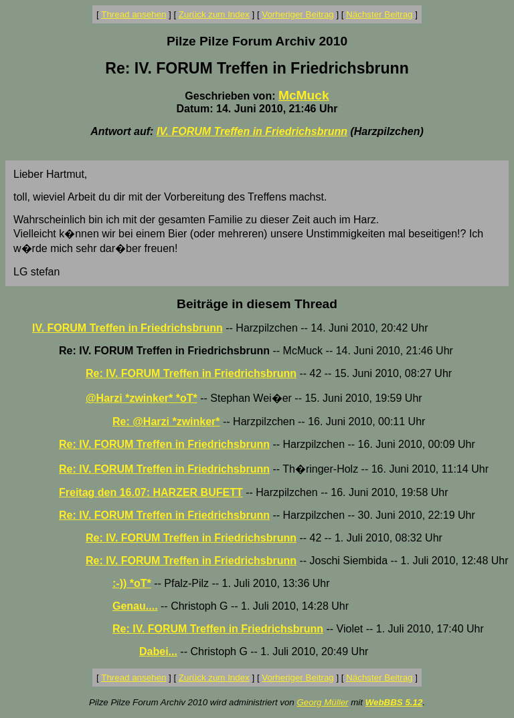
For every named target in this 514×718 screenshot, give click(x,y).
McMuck (303, 95)
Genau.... (135, 606)
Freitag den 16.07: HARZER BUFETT (151, 492)
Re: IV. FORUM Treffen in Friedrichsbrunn (191, 373)
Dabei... (158, 651)
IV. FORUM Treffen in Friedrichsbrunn (252, 131)
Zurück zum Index (214, 14)
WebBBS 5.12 (394, 702)
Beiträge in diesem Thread (257, 304)
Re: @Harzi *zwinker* (166, 421)
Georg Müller (322, 702)
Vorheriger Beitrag (297, 14)
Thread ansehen (133, 14)
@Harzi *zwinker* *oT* (141, 398)
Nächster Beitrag (379, 14)
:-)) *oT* (131, 583)
